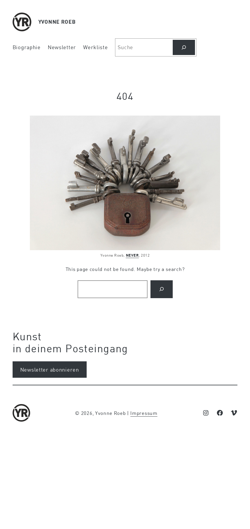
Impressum (143, 413)
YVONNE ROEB (57, 21)
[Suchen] (184, 47)
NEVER (132, 255)
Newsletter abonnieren (49, 369)
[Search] (161, 289)
